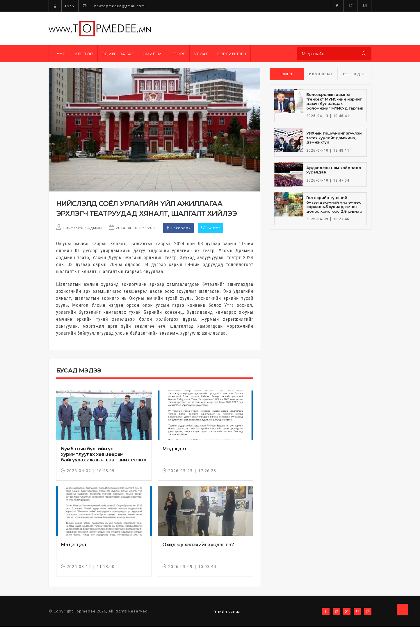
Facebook (178, 228)
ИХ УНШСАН (320, 74)
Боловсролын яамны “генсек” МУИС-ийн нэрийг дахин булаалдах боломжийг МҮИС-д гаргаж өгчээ (334, 103)
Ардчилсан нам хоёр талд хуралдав (333, 170)
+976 (61, 5)
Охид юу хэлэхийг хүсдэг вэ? (198, 545)
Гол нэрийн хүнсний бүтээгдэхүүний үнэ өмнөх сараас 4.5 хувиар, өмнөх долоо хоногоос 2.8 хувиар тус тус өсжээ (334, 206)
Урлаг (201, 53)
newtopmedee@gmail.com (111, 5)
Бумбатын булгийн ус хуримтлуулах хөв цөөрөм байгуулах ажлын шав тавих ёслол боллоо (103, 457)
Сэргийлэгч (231, 53)
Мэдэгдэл (175, 449)
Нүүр (59, 53)
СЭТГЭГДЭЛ (354, 74)
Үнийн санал (227, 611)
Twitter (210, 228)
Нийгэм (152, 53)
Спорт (177, 53)
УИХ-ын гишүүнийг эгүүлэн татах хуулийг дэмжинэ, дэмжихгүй (334, 137)
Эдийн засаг (118, 53)
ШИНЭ (286, 74)
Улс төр (83, 53)
